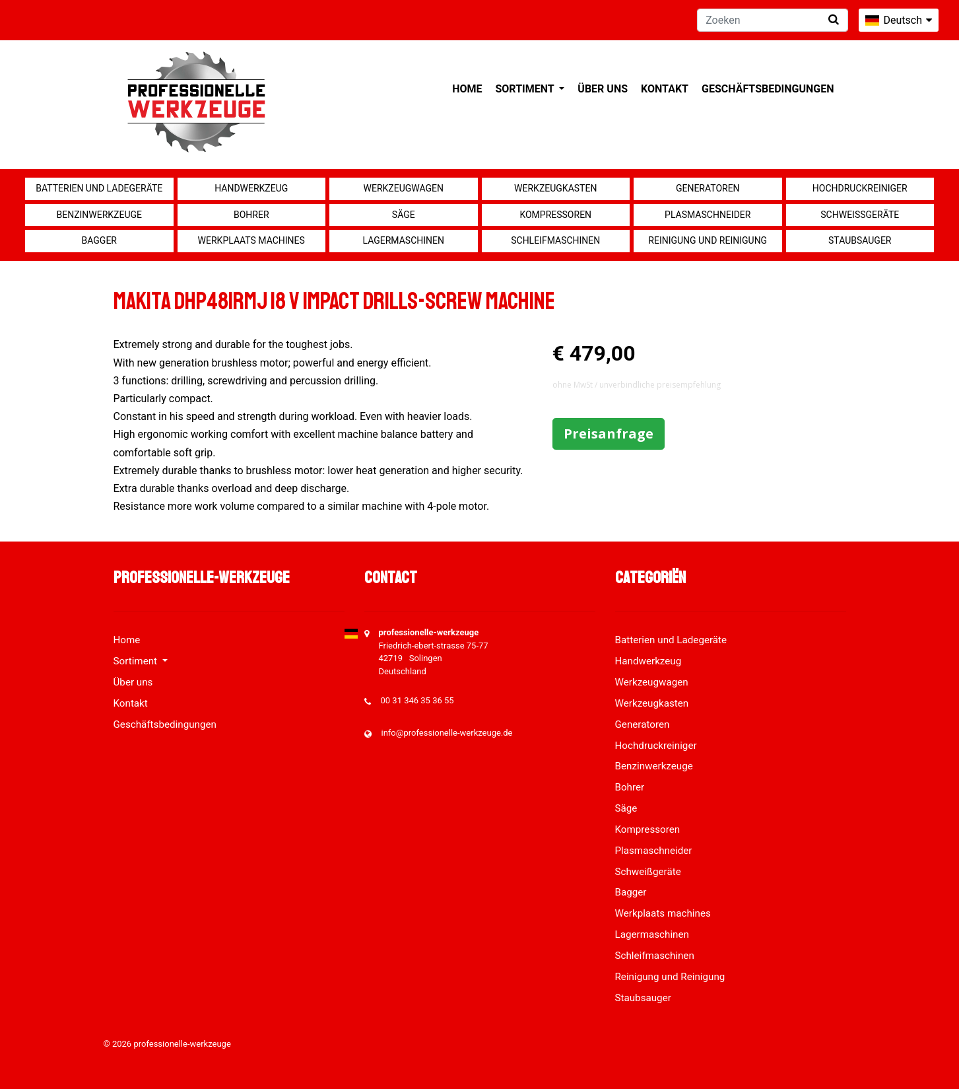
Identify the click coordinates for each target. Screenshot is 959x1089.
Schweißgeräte (859, 214)
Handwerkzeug (251, 188)
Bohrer (251, 214)
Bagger (99, 240)
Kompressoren (555, 214)
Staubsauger (859, 240)
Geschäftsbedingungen (768, 89)
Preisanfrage (608, 433)
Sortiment (525, 89)
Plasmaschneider (707, 214)
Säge (403, 214)
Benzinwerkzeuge (99, 214)
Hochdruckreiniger (860, 188)
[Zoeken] (772, 20)
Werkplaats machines (251, 240)
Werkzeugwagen (404, 188)
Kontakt (664, 89)
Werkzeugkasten (555, 188)
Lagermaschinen (403, 240)
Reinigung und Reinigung (707, 240)
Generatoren (708, 188)
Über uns (603, 89)
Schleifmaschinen (555, 240)
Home (467, 89)
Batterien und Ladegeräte (99, 188)
